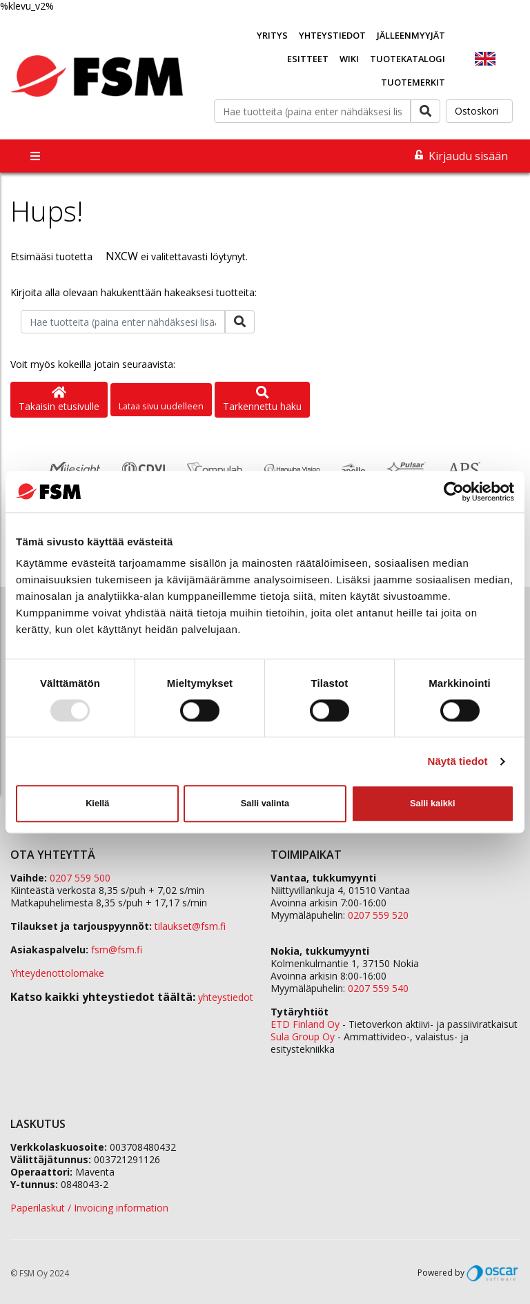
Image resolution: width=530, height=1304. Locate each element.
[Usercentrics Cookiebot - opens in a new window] (453, 491)
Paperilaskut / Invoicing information (89, 1207)
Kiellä (97, 803)
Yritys (272, 35)
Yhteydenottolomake (57, 973)
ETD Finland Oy (305, 1024)
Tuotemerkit (413, 82)
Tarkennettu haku (262, 400)
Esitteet (307, 58)
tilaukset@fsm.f (190, 926)
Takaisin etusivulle (59, 400)
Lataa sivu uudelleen (161, 406)
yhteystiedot (225, 997)
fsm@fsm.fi (116, 949)
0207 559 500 (80, 877)
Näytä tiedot (458, 761)
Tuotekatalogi (407, 58)
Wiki (349, 58)
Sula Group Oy (303, 1036)
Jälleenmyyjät (411, 35)
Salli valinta (265, 803)
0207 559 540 (378, 988)
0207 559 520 (378, 915)
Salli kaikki (432, 803)
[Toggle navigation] (35, 156)
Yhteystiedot (332, 35)
